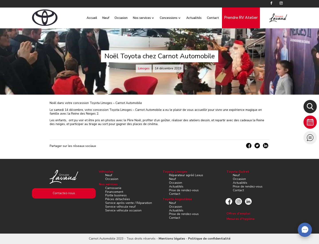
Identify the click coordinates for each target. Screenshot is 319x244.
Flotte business (116, 195)
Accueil (87, 18)
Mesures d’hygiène (240, 219)
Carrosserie (113, 188)
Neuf (101, 18)
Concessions (164, 18)
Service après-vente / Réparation (128, 203)
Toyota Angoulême (177, 199)
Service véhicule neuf (120, 207)
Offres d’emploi (238, 213)
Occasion (116, 18)
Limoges (144, 68)
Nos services (137, 18)
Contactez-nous (64, 193)
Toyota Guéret (237, 172)
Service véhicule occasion (123, 210)
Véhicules (106, 172)
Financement (114, 192)
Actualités (189, 18)
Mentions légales (172, 238)
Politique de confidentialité (209, 238)
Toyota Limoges (175, 172)
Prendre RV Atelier (236, 17)
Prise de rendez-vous (184, 190)
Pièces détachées (117, 199)
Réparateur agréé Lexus (186, 175)
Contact (208, 18)
